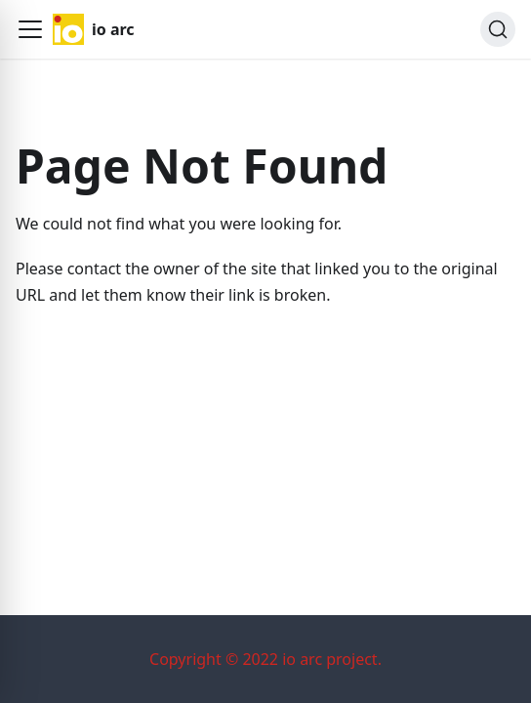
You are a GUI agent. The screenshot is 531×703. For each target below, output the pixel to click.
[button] (30, 29)
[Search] (497, 29)
